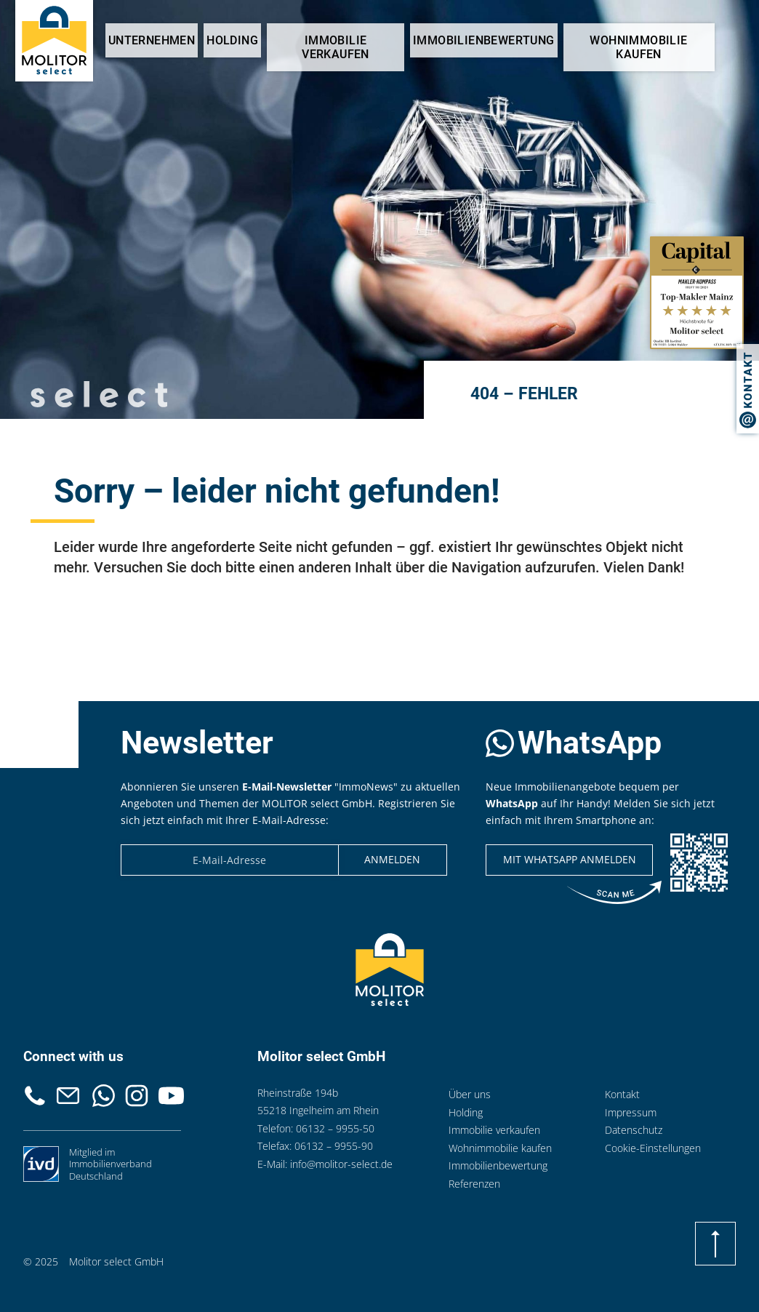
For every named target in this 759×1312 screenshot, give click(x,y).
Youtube (171, 1096)
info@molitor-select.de (341, 1164)
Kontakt (68, 1096)
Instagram (136, 1096)
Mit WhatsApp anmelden (569, 859)
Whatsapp (104, 1096)
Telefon (35, 1096)
